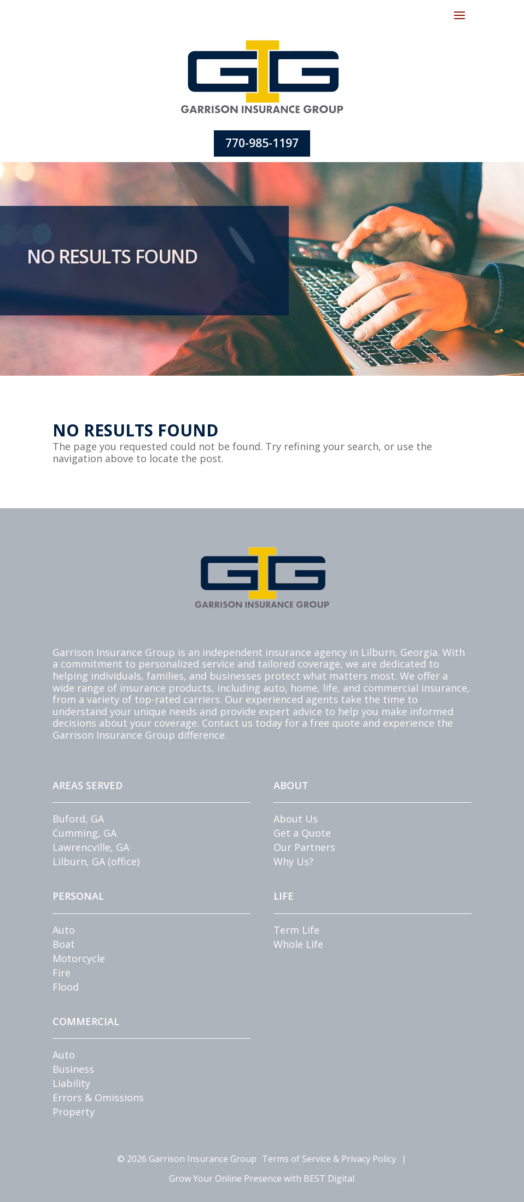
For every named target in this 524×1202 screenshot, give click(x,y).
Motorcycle (79, 958)
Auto (64, 929)
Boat (64, 944)
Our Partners (304, 847)
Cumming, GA (85, 832)
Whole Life (298, 944)
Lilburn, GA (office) (96, 861)
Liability (71, 1083)
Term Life (296, 929)
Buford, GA (78, 818)
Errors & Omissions (98, 1097)
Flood (66, 986)
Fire (62, 972)
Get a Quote (302, 832)
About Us (295, 818)
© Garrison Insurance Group (187, 1159)
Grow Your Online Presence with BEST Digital (261, 1178)
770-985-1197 (262, 143)
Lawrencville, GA (91, 847)
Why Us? (293, 861)
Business (73, 1069)
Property (74, 1111)
